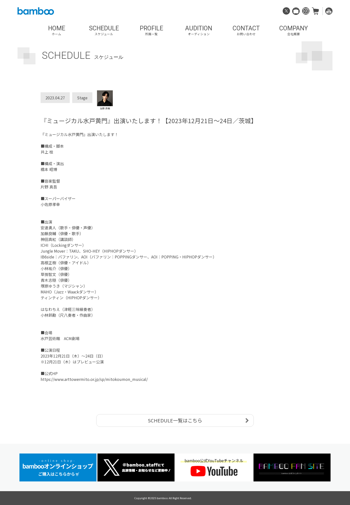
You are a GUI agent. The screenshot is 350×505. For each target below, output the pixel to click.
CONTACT (246, 30)
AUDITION (198, 30)
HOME (56, 30)
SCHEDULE (103, 30)
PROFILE (151, 30)
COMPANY (293, 30)
